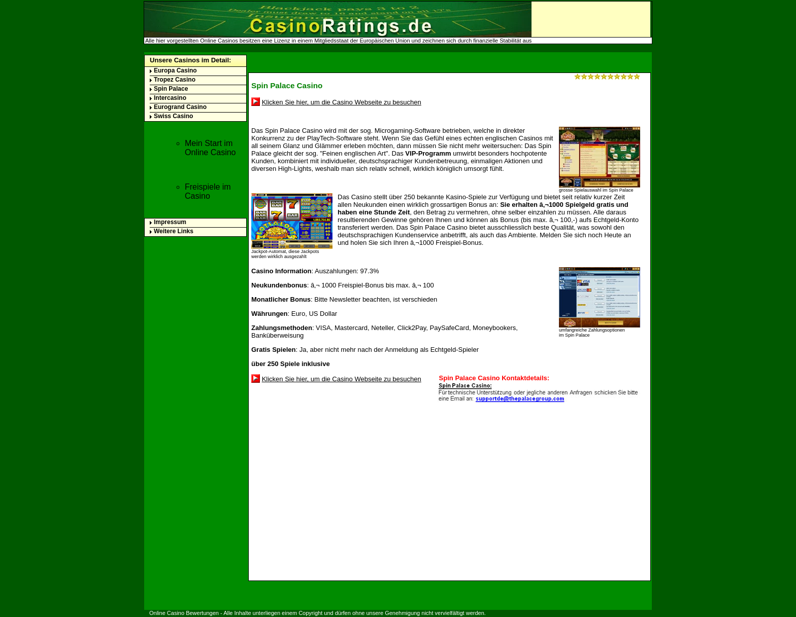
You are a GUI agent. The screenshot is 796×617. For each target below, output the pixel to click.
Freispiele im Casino (208, 191)
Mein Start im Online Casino (210, 148)
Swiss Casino (173, 116)
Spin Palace (171, 88)
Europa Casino (175, 70)
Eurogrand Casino (180, 107)
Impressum (170, 222)
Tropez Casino (174, 79)
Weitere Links (173, 231)
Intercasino (170, 97)
